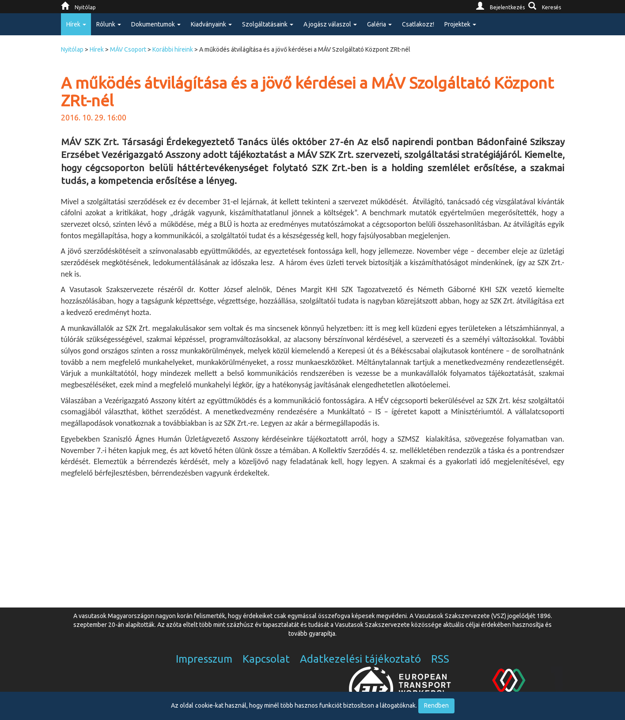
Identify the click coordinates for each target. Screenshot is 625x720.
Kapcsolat (266, 659)
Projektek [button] (460, 24)
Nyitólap (72, 49)
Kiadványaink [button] (211, 24)
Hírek (97, 49)
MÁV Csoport (128, 49)
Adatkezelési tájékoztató (360, 659)
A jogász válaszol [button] (330, 24)
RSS (440, 659)
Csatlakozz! (418, 24)
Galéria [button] (379, 24)
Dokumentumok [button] (156, 24)
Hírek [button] (76, 24)
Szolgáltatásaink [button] (267, 24)
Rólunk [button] (108, 24)
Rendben (436, 705)
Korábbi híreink (172, 49)
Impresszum (204, 659)
